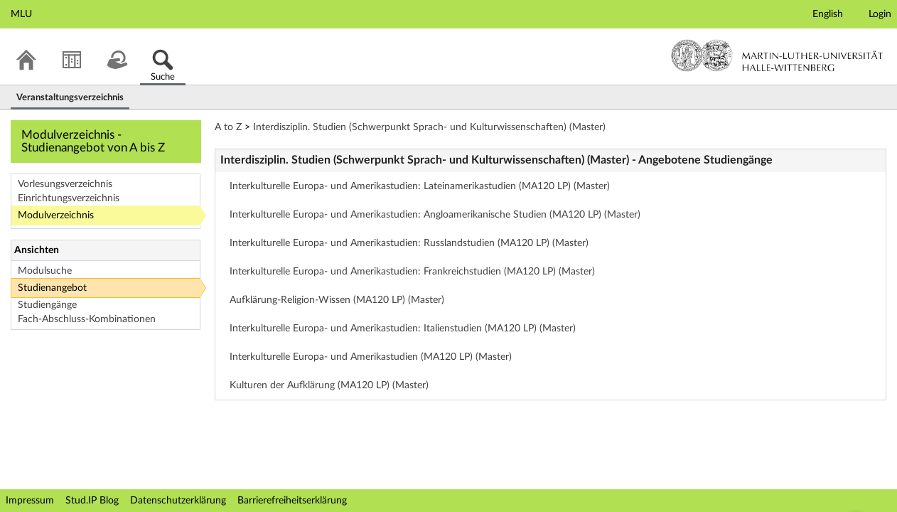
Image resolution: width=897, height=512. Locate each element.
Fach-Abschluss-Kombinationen (87, 319)
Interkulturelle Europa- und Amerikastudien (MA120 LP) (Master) (371, 357)
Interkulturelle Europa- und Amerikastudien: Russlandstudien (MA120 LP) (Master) (409, 243)
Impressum (30, 501)
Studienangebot (52, 288)
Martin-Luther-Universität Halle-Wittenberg (777, 55)
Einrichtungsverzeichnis (68, 198)
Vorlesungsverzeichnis (65, 184)
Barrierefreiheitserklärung (292, 501)
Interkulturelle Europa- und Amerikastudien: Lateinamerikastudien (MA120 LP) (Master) (420, 186)
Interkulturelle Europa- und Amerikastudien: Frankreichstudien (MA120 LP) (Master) (412, 272)
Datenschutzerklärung (178, 501)
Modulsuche (45, 271)
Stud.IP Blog (92, 501)
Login (880, 14)
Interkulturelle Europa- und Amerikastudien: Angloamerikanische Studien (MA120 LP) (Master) (435, 215)
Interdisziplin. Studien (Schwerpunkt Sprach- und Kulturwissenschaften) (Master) (429, 127)
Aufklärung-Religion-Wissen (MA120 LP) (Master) (337, 300)
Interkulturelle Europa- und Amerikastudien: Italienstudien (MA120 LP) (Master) (403, 329)
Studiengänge (47, 305)
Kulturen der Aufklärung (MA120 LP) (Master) (329, 385)
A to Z (228, 127)
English (827, 14)
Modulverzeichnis (56, 215)
